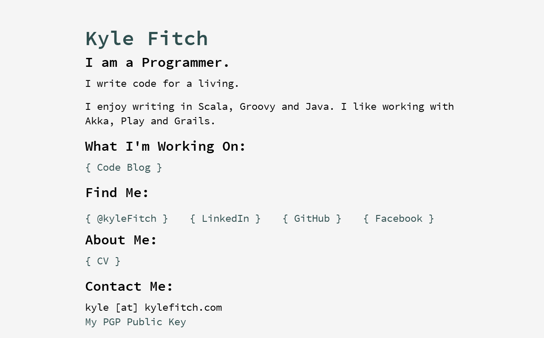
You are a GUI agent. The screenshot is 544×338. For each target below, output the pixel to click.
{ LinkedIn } (225, 219)
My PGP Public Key (135, 322)
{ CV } (103, 261)
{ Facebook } (398, 219)
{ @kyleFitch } (126, 219)
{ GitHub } (312, 219)
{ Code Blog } (123, 167)
